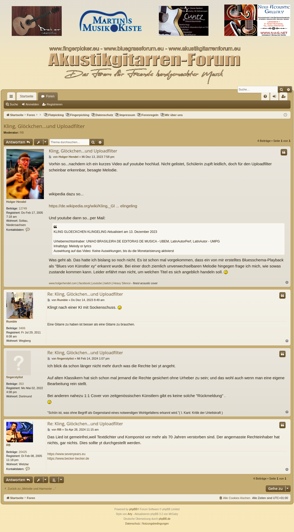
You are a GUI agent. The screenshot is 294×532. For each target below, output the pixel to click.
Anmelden (32, 104)
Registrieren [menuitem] (284, 97)
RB (22, 132)
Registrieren (54, 104)
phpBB (133, 509)
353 (21, 383)
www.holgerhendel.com (63, 283)
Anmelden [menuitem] (275, 97)
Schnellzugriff (12, 97)
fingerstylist (14, 377)
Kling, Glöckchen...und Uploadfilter (44, 126)
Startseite (27, 96)
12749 (23, 208)
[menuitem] (265, 96)
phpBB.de (165, 518)
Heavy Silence (122, 283)
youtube (97, 283)
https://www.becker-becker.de (68, 458)
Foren (50, 96)
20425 (23, 451)
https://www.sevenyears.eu (66, 454)
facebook (84, 283)
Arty (129, 514)
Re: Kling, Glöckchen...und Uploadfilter (85, 294)
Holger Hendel (16, 201)
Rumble (11, 321)
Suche (14, 104)
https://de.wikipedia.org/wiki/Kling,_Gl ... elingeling (93, 206)
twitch (107, 283)
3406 (22, 328)
